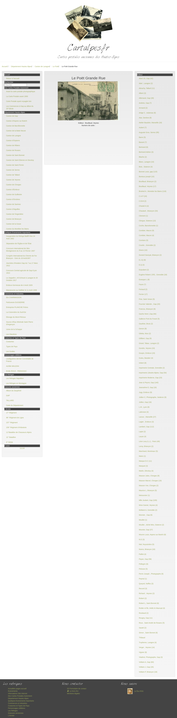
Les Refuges (13, 711)
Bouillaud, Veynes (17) (147, 186)
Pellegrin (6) (143, 564)
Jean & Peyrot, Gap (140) (148, 383)
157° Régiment (12, 422)
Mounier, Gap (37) (146, 530)
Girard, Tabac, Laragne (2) (149, 343)
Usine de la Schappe (14, 329)
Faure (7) (142, 284)
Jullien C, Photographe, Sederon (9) (152, 397)
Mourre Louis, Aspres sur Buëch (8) (152, 535)
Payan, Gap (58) (145, 559)
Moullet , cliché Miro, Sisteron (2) (151, 525)
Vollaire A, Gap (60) (146, 662)
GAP (8, 396)
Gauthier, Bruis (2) (146, 324)
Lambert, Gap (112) (146, 427)
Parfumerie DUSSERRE (15, 302)
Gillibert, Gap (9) (145, 338)
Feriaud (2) (143, 289)
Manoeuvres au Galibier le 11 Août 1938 (21, 290)
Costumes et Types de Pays (18, 706)
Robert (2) (143, 598)
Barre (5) (142, 137)
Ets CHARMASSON (13, 297)
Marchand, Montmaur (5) (148, 451)
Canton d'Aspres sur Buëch (16, 121)
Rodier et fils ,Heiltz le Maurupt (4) (152, 608)
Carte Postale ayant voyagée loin (18, 101)
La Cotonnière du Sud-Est (16, 312)
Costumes (10, 342)
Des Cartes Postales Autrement (20, 696)
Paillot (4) (142, 554)
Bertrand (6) (143, 147)
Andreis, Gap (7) (145, 103)
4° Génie (9, 442)
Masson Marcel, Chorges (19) (150, 481)
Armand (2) (143, 108)
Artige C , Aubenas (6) (147, 113)
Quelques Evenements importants (21, 701)
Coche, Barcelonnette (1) (148, 226)
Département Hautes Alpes (21, 66)
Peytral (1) (143, 579)
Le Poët (56, 66)
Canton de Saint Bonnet (15, 155)
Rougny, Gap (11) (145, 618)
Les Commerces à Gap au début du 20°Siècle (19, 107)
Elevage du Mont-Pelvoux (16, 317)
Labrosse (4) (144, 412)
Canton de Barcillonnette (15, 126)
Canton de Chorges (13, 185)
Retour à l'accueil (12, 78)
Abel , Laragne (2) (146, 83)
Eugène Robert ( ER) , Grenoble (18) (153, 275)
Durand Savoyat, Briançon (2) (150, 255)
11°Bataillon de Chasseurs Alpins (18, 432)
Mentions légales (73, 693)
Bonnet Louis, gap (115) (148, 172)
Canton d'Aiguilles (13, 209)
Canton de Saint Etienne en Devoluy (20, 160)
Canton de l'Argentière (14, 214)
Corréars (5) (143, 240)
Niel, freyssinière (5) (146, 544)
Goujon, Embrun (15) (147, 353)
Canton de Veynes (13, 180)
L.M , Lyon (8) (144, 407)
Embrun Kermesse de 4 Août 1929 (19, 285)
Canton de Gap (12, 116)
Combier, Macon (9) (146, 230)
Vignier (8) (143, 652)
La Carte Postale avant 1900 (17, 96)
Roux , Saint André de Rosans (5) (152, 623)
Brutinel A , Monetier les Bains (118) (152, 191)
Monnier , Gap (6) (145, 515)
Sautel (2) (142, 628)
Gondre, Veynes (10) (147, 348)
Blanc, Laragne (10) (146, 162)
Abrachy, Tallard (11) (147, 88)
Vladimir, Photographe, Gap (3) (151, 657)
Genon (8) (143, 329)
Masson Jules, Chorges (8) (149, 476)
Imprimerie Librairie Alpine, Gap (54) (153, 373)
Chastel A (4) (144, 206)
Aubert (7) (143, 127)
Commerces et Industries (17, 703)
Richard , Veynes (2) (147, 593)
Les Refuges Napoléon (15, 378)
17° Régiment (11, 413)
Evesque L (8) (144, 280)
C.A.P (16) (143, 196)
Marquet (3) (143, 466)
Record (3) (143, 589)
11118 (22, 448)
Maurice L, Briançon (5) (148, 490)
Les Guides (10, 351)
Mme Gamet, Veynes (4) (148, 505)
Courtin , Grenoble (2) (147, 245)
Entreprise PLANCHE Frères (17, 307)
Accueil (4, 66)
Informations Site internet (17, 693)
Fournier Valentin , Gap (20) (149, 304)
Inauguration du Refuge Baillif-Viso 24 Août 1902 (20, 237)
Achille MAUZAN (12, 366)
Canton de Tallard (13, 175)
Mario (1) (142, 456)
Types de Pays (11, 346)
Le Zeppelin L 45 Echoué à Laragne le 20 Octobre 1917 (22, 279)
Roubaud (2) (143, 613)
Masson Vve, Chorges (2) (148, 486)
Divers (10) (143, 250)
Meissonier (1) (144, 495)
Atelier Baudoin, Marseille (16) (150, 123)
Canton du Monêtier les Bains (17, 229)
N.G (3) (142, 539)
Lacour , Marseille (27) (147, 417)
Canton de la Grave (13, 224)
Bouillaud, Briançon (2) (147, 181)
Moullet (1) (143, 520)
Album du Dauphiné (13, 391)
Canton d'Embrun (13, 190)
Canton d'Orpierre (13, 140)
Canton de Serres (13, 170)
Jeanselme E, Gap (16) (148, 387)
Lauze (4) (142, 436)
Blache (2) (143, 157)
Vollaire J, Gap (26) (146, 667)
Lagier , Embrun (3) (146, 422)
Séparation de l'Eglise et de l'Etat (18, 243)
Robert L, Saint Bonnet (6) (149, 603)
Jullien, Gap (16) (145, 402)
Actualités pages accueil (17, 689)
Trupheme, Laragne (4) (147, 642)
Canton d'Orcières (13, 199)
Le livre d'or (72, 691)
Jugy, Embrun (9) (145, 392)
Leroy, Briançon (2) (146, 446)
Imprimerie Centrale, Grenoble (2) (152, 368)
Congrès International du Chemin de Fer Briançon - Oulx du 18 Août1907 (21, 257)
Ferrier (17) (143, 294)
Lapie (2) (142, 432)
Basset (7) (143, 142)
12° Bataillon (11, 437)
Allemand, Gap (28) (146, 98)
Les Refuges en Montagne (16, 383)
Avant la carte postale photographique (20, 91)
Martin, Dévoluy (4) (146, 471)
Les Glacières (11, 334)
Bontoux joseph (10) (146, 177)
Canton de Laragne (42, 66)
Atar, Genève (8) (145, 118)
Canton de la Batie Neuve (16, 131)
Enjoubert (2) (144, 270)
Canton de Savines (13, 204)
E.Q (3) (141, 265)
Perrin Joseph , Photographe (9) (151, 574)
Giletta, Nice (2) (145, 333)
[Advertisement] (88, 145)
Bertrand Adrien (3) (146, 152)
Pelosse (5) (143, 569)
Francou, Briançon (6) (147, 309)
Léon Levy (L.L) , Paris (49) (149, 441)
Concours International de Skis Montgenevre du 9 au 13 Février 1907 (20, 249)
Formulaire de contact (76, 689)
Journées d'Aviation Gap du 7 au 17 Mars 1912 (22, 264)
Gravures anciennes (15, 713)
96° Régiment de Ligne (15, 418)
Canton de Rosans (13, 150)
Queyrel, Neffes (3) (146, 584)
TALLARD (10, 400)
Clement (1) (143, 216)
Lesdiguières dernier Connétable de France (19, 360)
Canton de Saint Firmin (15, 165)
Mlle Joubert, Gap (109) (148, 500)
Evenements (13, 691)
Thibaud (142, 638)
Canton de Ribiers (13, 145)
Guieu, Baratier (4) (146, 358)
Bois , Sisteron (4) (146, 167)
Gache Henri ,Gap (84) (147, 314)
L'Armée (11, 716)
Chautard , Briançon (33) (148, 211)
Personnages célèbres (16, 708)
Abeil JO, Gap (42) (146, 78)
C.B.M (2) (142, 201)
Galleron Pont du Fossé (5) (149, 319)
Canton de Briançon (13, 219)
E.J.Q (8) (142, 260)
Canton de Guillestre (14, 194)
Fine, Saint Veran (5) (147, 299)
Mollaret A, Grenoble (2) (148, 510)
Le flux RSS (134, 691)
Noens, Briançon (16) (147, 549)
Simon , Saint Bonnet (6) (148, 633)
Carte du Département (14, 405)
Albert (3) (142, 93)
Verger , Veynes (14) (147, 647)
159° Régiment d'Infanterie (16, 427)
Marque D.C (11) (145, 461)
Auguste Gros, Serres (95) (149, 132)
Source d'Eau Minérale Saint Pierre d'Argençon (19, 323)
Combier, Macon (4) (146, 235)
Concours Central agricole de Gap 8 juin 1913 (21, 271)
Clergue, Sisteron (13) (147, 221)
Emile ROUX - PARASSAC (16, 371)
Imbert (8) (142, 363)
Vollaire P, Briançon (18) (148, 672)
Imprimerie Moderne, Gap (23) (150, 378)
